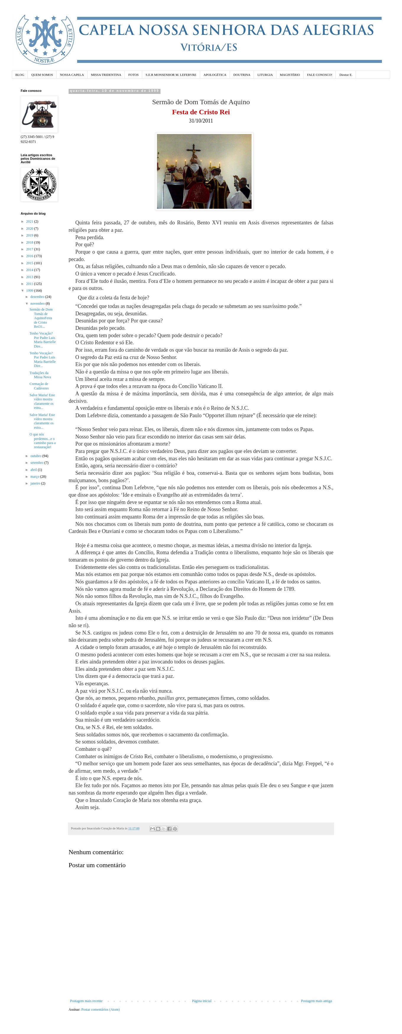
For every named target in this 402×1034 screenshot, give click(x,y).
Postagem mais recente (86, 1001)
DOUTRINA (242, 74)
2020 (30, 228)
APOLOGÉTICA (215, 74)
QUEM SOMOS (42, 74)
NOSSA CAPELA (72, 74)
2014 (30, 270)
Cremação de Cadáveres (39, 386)
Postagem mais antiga (316, 1001)
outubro (36, 456)
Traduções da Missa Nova (40, 375)
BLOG (19, 74)
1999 (30, 290)
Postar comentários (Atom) (100, 1009)
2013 (30, 277)
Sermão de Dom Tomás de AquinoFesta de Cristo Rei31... (41, 318)
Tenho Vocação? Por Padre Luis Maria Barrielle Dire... (43, 339)
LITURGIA (265, 74)
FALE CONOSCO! (320, 74)
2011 (30, 284)
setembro (37, 463)
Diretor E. (345, 74)
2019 (30, 235)
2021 (30, 221)
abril (34, 470)
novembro (38, 303)
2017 (30, 249)
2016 (30, 256)
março (35, 476)
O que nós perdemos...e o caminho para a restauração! (43, 440)
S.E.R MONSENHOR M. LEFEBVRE (171, 74)
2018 (30, 242)
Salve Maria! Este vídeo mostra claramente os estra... (42, 401)
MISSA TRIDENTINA (106, 74)
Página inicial (202, 1001)
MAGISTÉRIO (290, 74)
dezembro (37, 297)
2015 (30, 263)
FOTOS (133, 74)
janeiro (35, 483)
